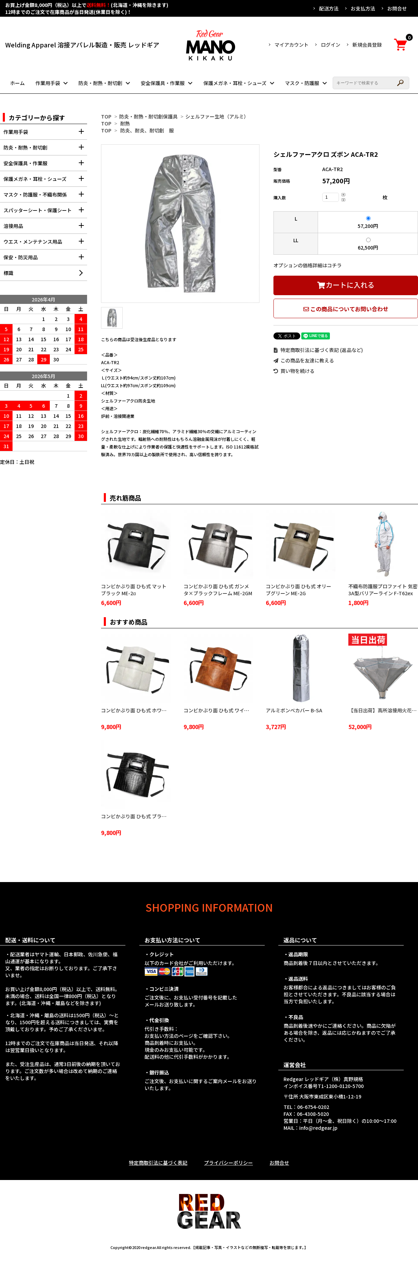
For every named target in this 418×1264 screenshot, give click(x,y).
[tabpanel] (180, 223)
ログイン (330, 44)
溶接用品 (45, 228)
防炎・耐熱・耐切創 (100, 82)
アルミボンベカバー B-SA (294, 710)
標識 (8, 272)
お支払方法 (363, 8)
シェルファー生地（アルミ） (217, 116)
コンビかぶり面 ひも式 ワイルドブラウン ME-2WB (239, 710)
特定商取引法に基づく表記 (158, 1162)
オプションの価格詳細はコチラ (307, 265)
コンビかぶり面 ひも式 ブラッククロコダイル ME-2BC (160, 816)
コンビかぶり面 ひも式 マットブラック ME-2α (134, 590)
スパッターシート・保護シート (45, 212)
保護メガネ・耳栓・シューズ (234, 82)
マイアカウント (291, 44)
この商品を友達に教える (303, 360)
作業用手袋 (48, 82)
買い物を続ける (294, 370)
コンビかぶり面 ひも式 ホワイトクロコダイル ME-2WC (161, 710)
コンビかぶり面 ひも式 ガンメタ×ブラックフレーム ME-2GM (218, 590)
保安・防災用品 (45, 259)
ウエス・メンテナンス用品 (45, 244)
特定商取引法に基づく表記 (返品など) (318, 349)
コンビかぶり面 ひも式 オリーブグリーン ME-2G (298, 590)
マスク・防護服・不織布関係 (45, 196)
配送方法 (329, 8)
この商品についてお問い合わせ (345, 309)
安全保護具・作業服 (163, 82)
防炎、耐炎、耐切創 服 (147, 130)
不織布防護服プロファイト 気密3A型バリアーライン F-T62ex (383, 590)
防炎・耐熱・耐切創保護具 (148, 116)
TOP (106, 116)
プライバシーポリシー (228, 1162)
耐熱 (125, 123)
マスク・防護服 (302, 82)
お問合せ (397, 8)
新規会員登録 (367, 44)
